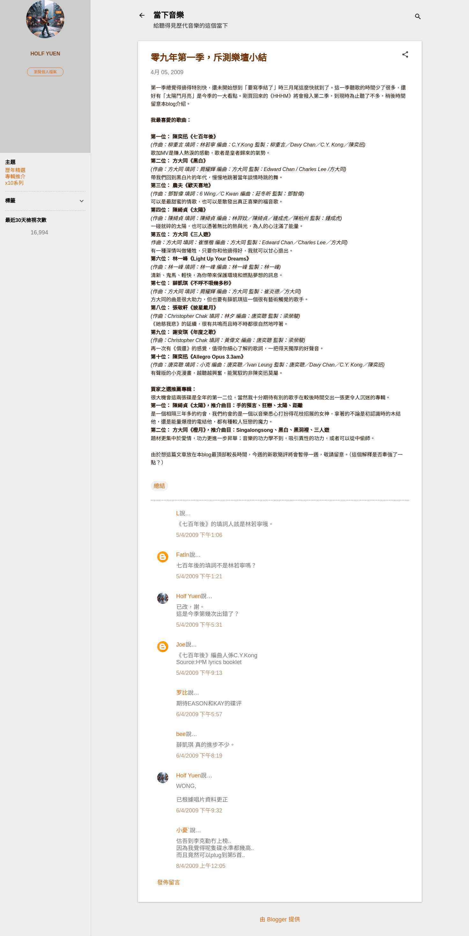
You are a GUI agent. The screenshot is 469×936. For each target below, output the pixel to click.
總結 (159, 486)
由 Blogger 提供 (280, 919)
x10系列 (14, 183)
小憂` (183, 830)
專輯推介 (15, 176)
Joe (181, 644)
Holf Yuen (188, 596)
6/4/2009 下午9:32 (199, 810)
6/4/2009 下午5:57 (199, 714)
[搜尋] (418, 17)
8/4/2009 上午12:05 (201, 866)
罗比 (182, 692)
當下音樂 (168, 15)
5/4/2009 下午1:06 (199, 535)
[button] (405, 55)
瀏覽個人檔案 (45, 72)
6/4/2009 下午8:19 (199, 756)
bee (181, 734)
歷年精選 (15, 170)
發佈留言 (168, 882)
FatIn (182, 555)
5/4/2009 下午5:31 (199, 625)
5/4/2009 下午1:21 (199, 576)
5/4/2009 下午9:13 (199, 673)
